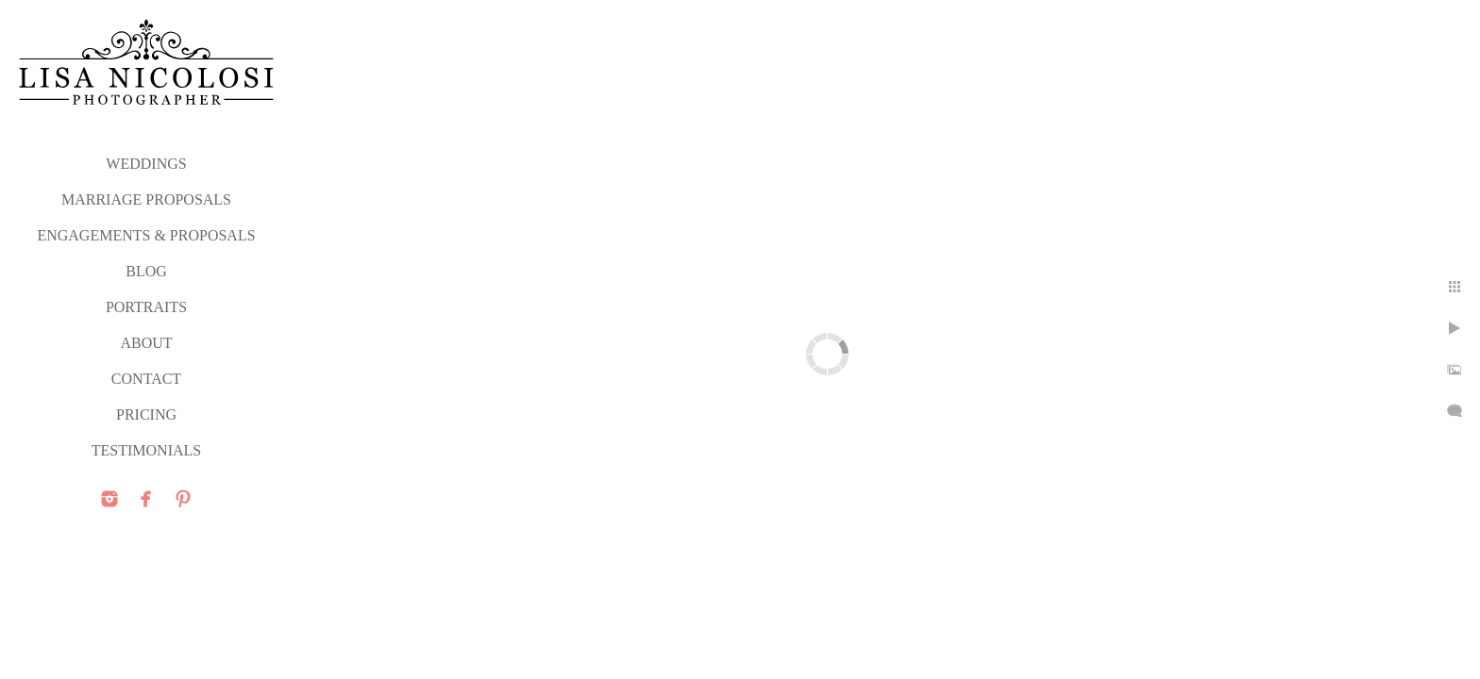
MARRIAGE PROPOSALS (146, 199)
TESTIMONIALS (146, 450)
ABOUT (146, 343)
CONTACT (146, 379)
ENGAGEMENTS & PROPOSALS (146, 235)
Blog (146, 271)
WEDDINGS (146, 164)
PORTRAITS (146, 307)
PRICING (146, 414)
